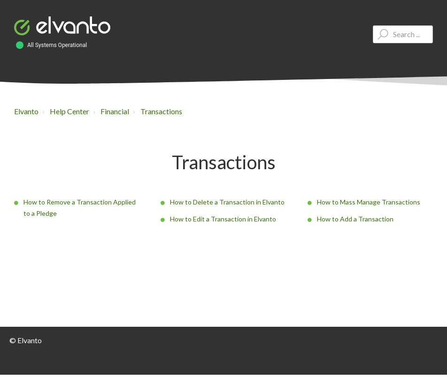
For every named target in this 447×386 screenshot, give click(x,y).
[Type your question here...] (403, 34)
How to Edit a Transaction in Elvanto (223, 219)
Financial (114, 111)
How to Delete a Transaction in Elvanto (227, 202)
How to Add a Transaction (355, 219)
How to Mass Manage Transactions (368, 202)
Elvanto (26, 111)
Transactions (161, 111)
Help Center (69, 111)
